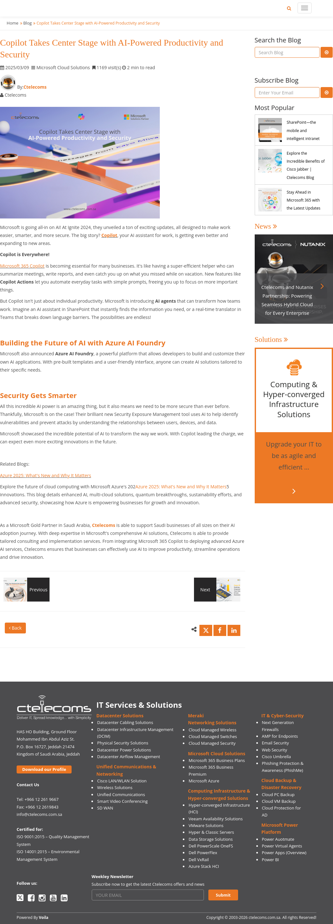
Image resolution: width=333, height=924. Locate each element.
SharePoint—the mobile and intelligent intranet (303, 130)
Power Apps (273, 852)
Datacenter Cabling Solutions (125, 722)
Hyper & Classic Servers (211, 832)
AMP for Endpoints (280, 736)
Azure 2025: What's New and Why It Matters (45, 475)
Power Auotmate (278, 839)
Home (13, 23)
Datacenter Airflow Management (128, 756)
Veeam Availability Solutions (216, 819)
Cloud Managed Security (212, 743)
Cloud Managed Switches (213, 736)
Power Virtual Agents (282, 846)
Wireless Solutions (114, 787)
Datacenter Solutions (120, 716)
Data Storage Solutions (211, 839)
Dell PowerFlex (203, 852)
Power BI (270, 859)
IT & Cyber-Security (282, 716)
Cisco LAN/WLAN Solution (122, 781)
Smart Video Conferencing (122, 801)
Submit (223, 895)
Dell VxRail (199, 859)
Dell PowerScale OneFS (211, 846)
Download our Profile (44, 769)
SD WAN (105, 808)
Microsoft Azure (204, 781)
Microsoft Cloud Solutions (216, 753)
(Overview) (296, 852)
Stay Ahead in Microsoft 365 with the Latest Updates (303, 200)
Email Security (275, 743)
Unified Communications (121, 794)
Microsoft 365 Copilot (22, 266)
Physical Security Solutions (122, 743)
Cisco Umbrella (276, 756)
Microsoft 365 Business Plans (217, 760)
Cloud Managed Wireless (212, 730)
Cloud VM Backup (279, 801)
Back (15, 628)
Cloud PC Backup (278, 794)
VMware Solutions (206, 825)
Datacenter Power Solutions (124, 750)
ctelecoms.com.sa (264, 917)
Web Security (274, 750)
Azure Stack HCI (204, 866)
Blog (27, 23)
